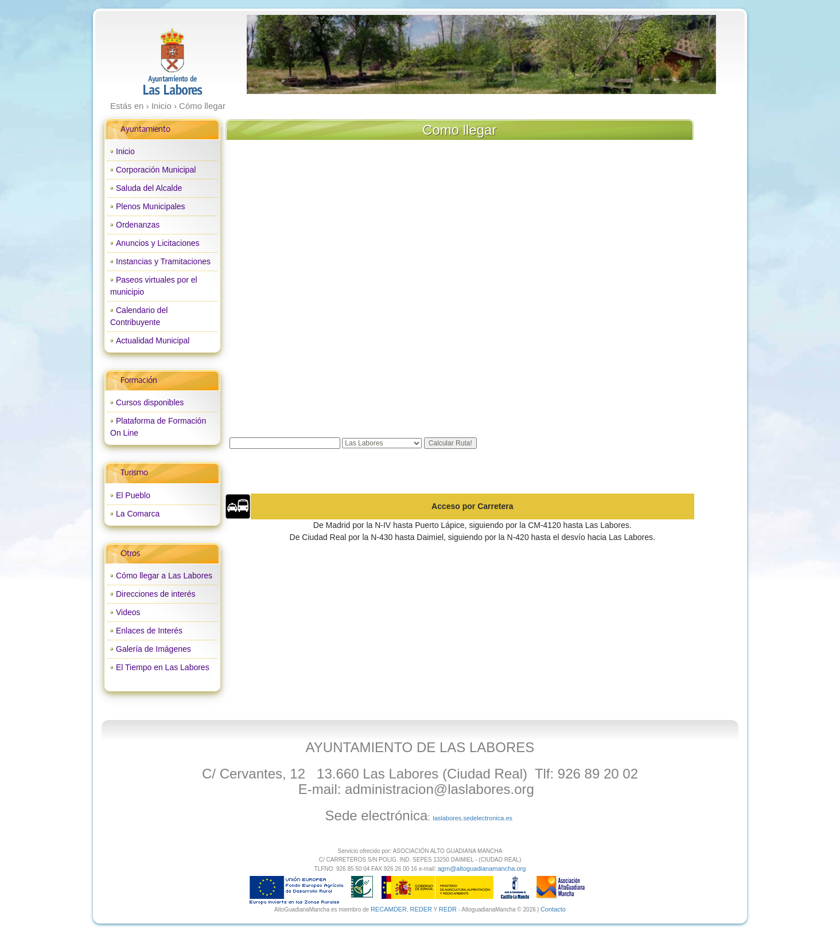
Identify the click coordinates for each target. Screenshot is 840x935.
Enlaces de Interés (149, 630)
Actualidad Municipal (152, 340)
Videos (128, 612)
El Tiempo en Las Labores (162, 667)
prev (279, 54)
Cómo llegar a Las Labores (164, 575)
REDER (421, 909)
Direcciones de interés (156, 593)
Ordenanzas (138, 224)
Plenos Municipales (150, 206)
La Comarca (138, 513)
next (683, 54)
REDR (448, 909)
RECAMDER (389, 909)
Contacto (553, 909)
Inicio (125, 151)
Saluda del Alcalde (149, 188)
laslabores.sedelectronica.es (472, 818)
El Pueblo (133, 495)
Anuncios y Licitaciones (158, 243)
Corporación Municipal (156, 169)
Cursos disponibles (150, 402)
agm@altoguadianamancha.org (482, 868)
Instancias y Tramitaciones (163, 261)
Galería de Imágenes (153, 649)
